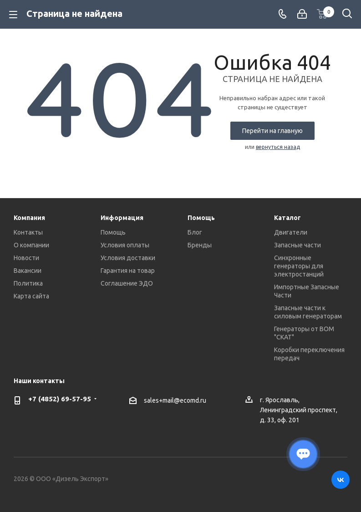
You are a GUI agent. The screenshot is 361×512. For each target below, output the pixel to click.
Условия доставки (128, 257)
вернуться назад (278, 147)
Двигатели (290, 232)
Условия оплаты (125, 245)
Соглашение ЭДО (127, 283)
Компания (29, 217)
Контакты (28, 232)
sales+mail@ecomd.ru (175, 400)
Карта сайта (31, 296)
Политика (28, 283)
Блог (195, 232)
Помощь (113, 232)
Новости (26, 257)
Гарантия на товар (128, 270)
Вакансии (27, 270)
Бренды (200, 245)
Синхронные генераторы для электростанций (299, 266)
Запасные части (297, 245)
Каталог (287, 217)
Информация (122, 217)
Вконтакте (340, 480)
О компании (31, 245)
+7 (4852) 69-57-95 (59, 399)
